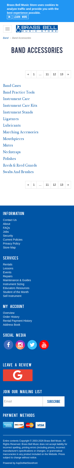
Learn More (20, 16)
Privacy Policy (11, 243)
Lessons (8, 268)
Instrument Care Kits (20, 106)
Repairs (7, 276)
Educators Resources (16, 288)
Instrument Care (16, 99)
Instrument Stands (18, 112)
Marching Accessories (20, 132)
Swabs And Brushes (18, 172)
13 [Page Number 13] (63, 74)
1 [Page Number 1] (35, 74)
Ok (9, 16)
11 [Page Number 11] (48, 74)
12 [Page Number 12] (55, 74)
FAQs (6, 227)
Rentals (7, 264)
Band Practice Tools (19, 93)
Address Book (11, 324)
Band (5, 38)
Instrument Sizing (13, 284)
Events (7, 272)
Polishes (9, 159)
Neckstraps (12, 152)
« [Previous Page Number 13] (29, 75)
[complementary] (45, 446)
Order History (11, 316)
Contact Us (10, 219)
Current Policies (12, 239)
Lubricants (12, 126)
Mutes (8, 145)
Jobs (6, 231)
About (6, 223)
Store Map (9, 247)
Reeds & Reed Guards (20, 166)
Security (8, 235)
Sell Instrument (12, 295)
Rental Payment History (17, 320)
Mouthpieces (13, 139)
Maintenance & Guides (17, 280)
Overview (8, 312)
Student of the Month (16, 292)
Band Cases (12, 86)
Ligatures (11, 119)
